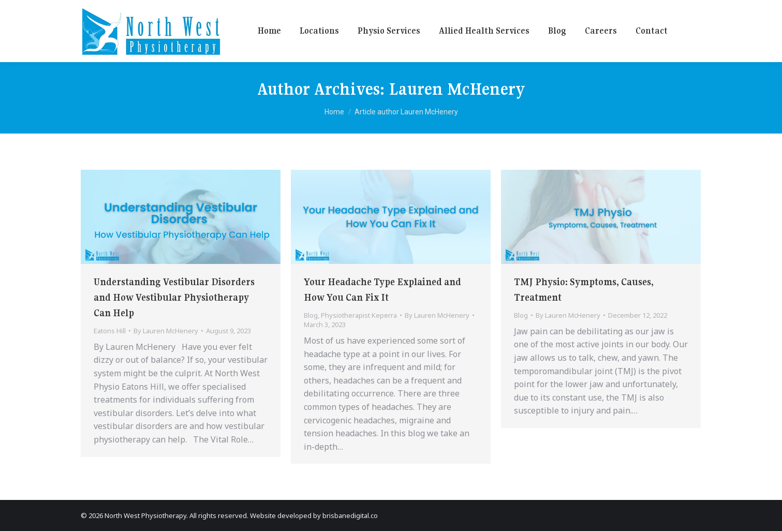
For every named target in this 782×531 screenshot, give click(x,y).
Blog (311, 315)
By (166, 330)
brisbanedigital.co (350, 515)
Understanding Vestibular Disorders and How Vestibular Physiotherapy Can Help (174, 297)
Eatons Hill (110, 330)
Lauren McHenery (457, 89)
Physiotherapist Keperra (359, 315)
